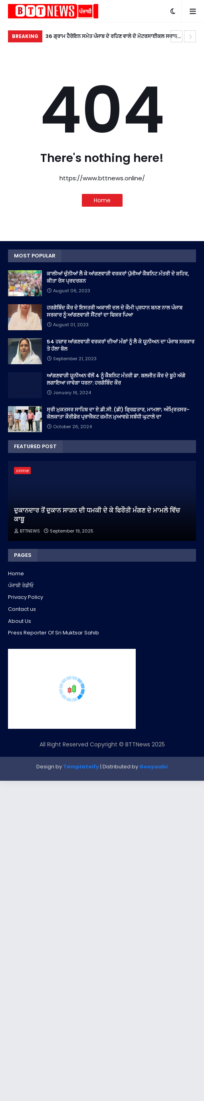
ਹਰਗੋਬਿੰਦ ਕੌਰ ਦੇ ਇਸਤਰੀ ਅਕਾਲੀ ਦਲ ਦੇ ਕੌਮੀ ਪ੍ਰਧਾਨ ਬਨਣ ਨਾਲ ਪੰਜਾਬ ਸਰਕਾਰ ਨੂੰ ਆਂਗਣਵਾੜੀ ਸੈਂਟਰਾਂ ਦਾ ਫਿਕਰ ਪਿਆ (114, 311)
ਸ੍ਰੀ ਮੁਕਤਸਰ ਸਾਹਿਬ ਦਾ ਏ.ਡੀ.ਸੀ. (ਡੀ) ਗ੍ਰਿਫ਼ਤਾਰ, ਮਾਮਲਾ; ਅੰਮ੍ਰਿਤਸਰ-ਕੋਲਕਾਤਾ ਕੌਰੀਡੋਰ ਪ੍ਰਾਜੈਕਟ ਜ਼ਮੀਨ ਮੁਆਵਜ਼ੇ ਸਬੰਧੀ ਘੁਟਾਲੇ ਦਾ (118, 413)
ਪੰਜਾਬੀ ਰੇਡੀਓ (21, 585)
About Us (19, 621)
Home (102, 200)
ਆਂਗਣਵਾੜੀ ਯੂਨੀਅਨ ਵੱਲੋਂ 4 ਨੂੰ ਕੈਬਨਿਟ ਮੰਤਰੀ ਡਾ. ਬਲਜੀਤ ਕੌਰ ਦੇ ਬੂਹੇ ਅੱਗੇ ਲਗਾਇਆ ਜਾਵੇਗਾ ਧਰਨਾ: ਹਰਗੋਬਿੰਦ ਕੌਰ (116, 379)
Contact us (22, 609)
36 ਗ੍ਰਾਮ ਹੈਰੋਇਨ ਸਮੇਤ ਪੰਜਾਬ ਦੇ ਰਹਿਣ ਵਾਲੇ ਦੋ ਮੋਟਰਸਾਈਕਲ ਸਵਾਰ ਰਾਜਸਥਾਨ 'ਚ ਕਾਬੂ (111, 37)
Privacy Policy (25, 597)
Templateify (81, 766)
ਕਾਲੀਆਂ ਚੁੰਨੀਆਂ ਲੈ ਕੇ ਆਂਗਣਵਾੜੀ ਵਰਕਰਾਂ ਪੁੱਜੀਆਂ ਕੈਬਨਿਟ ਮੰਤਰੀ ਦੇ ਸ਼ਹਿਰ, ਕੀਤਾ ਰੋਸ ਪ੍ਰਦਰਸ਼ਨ (118, 277)
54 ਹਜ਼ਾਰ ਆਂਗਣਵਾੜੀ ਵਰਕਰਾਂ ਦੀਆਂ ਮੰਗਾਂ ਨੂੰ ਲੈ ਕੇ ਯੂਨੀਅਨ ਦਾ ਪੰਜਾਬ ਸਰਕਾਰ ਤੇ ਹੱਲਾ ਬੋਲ (120, 345)
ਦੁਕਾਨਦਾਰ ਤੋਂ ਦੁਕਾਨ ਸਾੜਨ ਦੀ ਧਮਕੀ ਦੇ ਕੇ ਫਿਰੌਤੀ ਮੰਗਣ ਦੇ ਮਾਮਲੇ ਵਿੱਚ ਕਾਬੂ (97, 515)
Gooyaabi (153, 766)
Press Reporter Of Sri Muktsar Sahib (53, 632)
